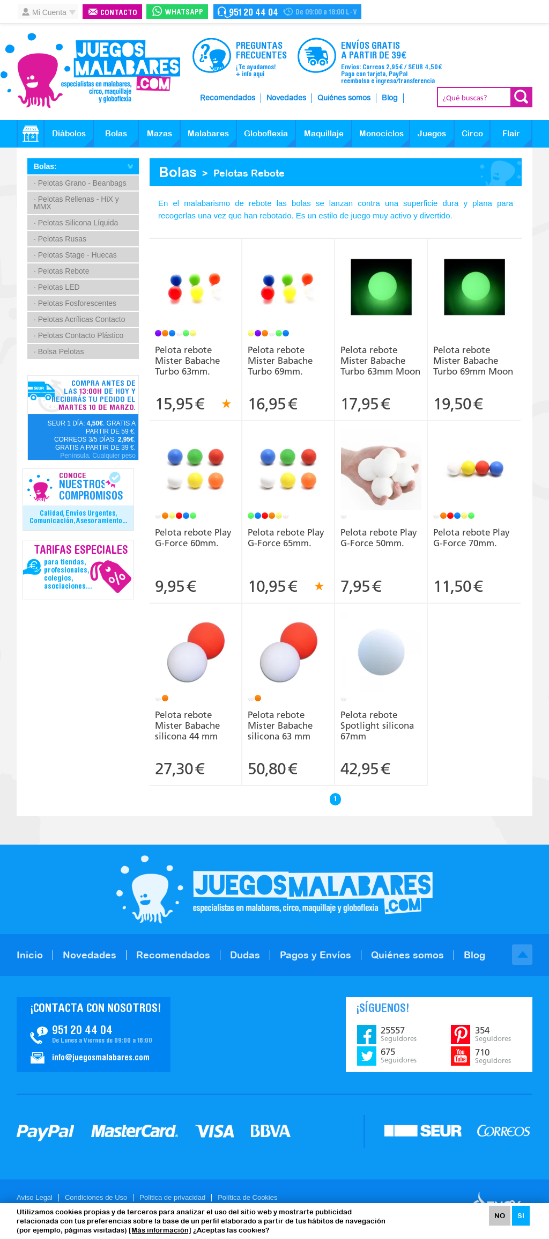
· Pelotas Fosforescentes (75, 303)
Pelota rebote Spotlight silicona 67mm (377, 725)
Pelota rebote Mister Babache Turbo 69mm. (280, 360)
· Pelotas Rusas (60, 238)
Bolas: (45, 166)
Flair (511, 133)
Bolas (116, 133)
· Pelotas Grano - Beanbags (80, 183)
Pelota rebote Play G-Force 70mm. (471, 537)
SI (520, 1216)
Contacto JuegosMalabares (93, 1034)
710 (493, 1056)
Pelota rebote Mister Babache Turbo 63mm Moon (380, 360)
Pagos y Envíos (315, 955)
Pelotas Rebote (249, 173)
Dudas (245, 955)
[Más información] (160, 1230)
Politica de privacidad (172, 1197)
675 (399, 1055)
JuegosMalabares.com (90, 70)
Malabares (208, 133)
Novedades (286, 98)
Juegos (432, 133)
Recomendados (227, 98)
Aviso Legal (35, 1197)
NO (499, 1216)
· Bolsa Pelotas (59, 351)
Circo (472, 133)
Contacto (118, 13)
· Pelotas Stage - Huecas (75, 255)
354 (493, 1034)
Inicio (30, 955)
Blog (390, 98)
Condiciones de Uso (96, 1197)
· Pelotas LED (57, 287)
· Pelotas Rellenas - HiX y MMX (76, 203)
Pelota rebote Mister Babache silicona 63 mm (280, 725)
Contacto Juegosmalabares (287, 11)
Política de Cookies (247, 1197)
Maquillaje (324, 133)
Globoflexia (266, 133)
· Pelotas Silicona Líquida (76, 222)
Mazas (159, 133)
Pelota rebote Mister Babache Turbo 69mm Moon (473, 360)
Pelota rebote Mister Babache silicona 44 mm (187, 725)
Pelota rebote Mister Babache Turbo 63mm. (187, 360)
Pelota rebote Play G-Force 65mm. (286, 537)
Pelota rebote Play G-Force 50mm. (378, 537)
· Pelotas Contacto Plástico (78, 335)
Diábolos (69, 133)
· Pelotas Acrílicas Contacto (79, 319)
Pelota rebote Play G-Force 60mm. (193, 537)
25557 (399, 1034)
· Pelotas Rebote (62, 271)
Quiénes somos (343, 98)
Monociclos (381, 133)
